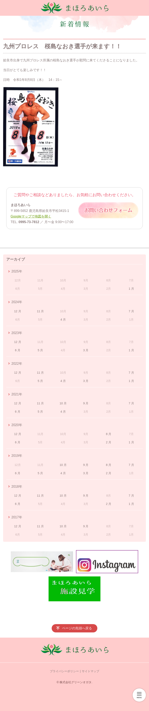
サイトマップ (90, 671)
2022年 (16, 363)
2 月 (108, 442)
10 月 (63, 403)
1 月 (131, 288)
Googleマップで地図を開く (31, 216)
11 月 (40, 311)
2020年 (16, 425)
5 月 (40, 350)
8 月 (108, 434)
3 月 (86, 350)
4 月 (63, 319)
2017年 (16, 517)
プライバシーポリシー (64, 671)
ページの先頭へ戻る (77, 628)
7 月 (131, 311)
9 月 (86, 403)
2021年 (16, 394)
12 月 (17, 311)
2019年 (16, 455)
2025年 (16, 271)
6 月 (17, 350)
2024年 (16, 302)
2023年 (16, 333)
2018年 (16, 486)
